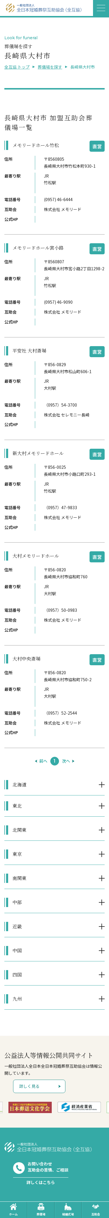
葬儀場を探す (50, 67)
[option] (30, 1107)
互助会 (95, 1209)
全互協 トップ (17, 67)
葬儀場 (41, 1209)
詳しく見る (29, 1086)
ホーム (13, 1209)
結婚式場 (68, 1209)
